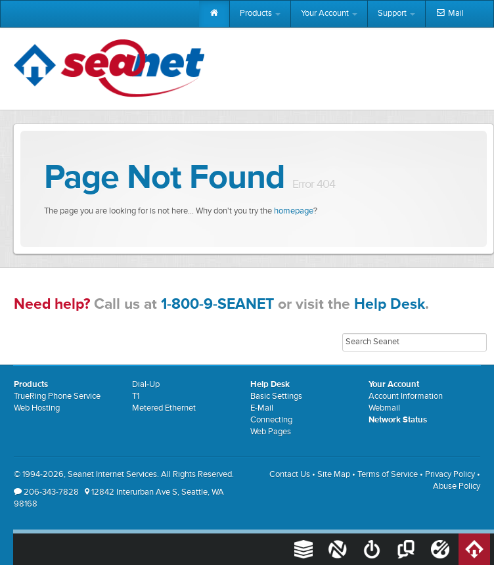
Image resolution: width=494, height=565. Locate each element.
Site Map (333, 474)
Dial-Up (146, 384)
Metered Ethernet (164, 408)
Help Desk (389, 304)
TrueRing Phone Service (57, 396)
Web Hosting (37, 408)
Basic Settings (276, 396)
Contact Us (289, 474)
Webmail (384, 408)
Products (260, 13)
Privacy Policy (450, 474)
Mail (450, 14)
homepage (293, 211)
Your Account (329, 13)
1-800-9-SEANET (217, 304)
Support (396, 13)
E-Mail (261, 408)
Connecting (271, 420)
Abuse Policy (456, 486)
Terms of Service (387, 474)
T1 (135, 396)
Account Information (406, 396)
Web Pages (270, 432)
